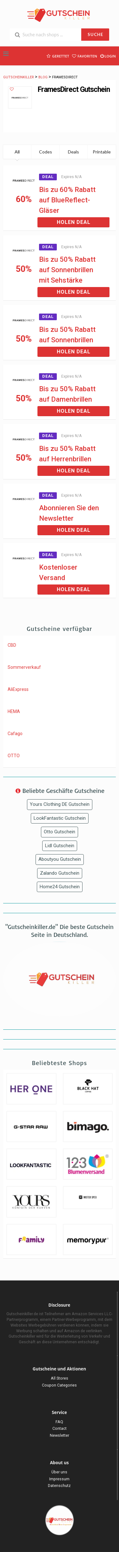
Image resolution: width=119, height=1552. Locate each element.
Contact (59, 1428)
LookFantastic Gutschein (60, 818)
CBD (12, 645)
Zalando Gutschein (59, 873)
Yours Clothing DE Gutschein (59, 804)
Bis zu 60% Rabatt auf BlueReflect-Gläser (67, 200)
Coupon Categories (59, 1385)
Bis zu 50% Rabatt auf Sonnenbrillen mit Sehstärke (67, 269)
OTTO (14, 755)
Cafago (15, 733)
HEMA (14, 711)
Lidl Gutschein (59, 845)
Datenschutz (59, 1485)
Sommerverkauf (24, 667)
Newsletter (59, 1435)
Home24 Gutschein (60, 887)
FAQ (59, 1421)
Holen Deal (73, 222)
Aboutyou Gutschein (59, 859)
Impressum (59, 1479)
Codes (45, 151)
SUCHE (95, 34)
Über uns (59, 1472)
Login (108, 55)
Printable (102, 151)
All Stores (59, 1378)
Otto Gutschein (59, 832)
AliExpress (18, 689)
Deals (73, 151)
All (17, 151)
